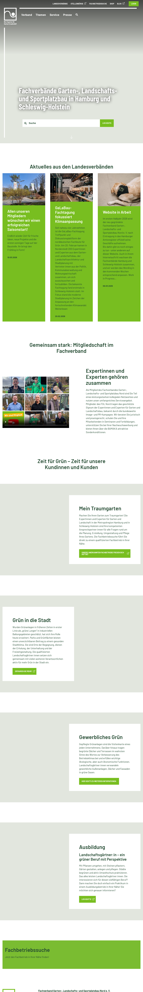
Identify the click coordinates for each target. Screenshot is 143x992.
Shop (112, 4)
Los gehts (106, 123)
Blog (119, 4)
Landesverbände (60, 4)
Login (133, 4)
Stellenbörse (77, 4)
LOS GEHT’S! (86, 899)
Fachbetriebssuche (98, 4)
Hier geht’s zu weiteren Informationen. (99, 781)
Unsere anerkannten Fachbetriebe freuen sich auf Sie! (103, 553)
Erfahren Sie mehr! (23, 671)
